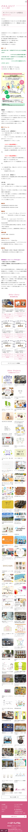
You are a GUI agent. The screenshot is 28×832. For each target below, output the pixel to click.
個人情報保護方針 (18, 809)
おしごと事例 (4, 807)
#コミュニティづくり (20, 316)
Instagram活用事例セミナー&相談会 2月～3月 (19, 335)
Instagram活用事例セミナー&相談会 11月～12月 (19, 314)
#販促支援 (7, 321)
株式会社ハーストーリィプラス (14, 823)
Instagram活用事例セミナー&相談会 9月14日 (19, 355)
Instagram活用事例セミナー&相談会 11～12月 (7, 335)
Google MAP (4, 222)
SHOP (3, 811)
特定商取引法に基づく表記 (19, 813)
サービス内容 (4, 806)
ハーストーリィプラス (6, 2)
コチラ (13, 44)
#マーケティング (7, 319)
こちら (17, 67)
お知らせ (3, 809)
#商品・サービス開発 (7, 317)
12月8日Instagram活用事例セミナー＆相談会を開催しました (8, 315)
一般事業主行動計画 (18, 811)
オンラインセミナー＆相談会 (14, 367)
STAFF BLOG (17, 806)
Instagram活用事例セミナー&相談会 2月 (7, 355)
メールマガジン (17, 807)
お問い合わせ (14, 816)
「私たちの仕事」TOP (14, 800)
